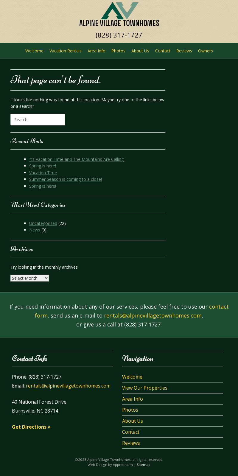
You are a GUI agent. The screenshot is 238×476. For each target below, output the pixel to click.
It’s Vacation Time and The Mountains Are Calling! (77, 159)
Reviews (184, 51)
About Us (140, 51)
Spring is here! (42, 166)
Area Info (96, 51)
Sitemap (143, 464)
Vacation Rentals (65, 51)
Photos (118, 51)
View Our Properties (144, 388)
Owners (205, 51)
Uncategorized (43, 223)
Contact (162, 51)
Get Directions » (31, 427)
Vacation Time (43, 172)
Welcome (34, 51)
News (34, 230)
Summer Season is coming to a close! (65, 179)
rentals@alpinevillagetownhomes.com (153, 315)
